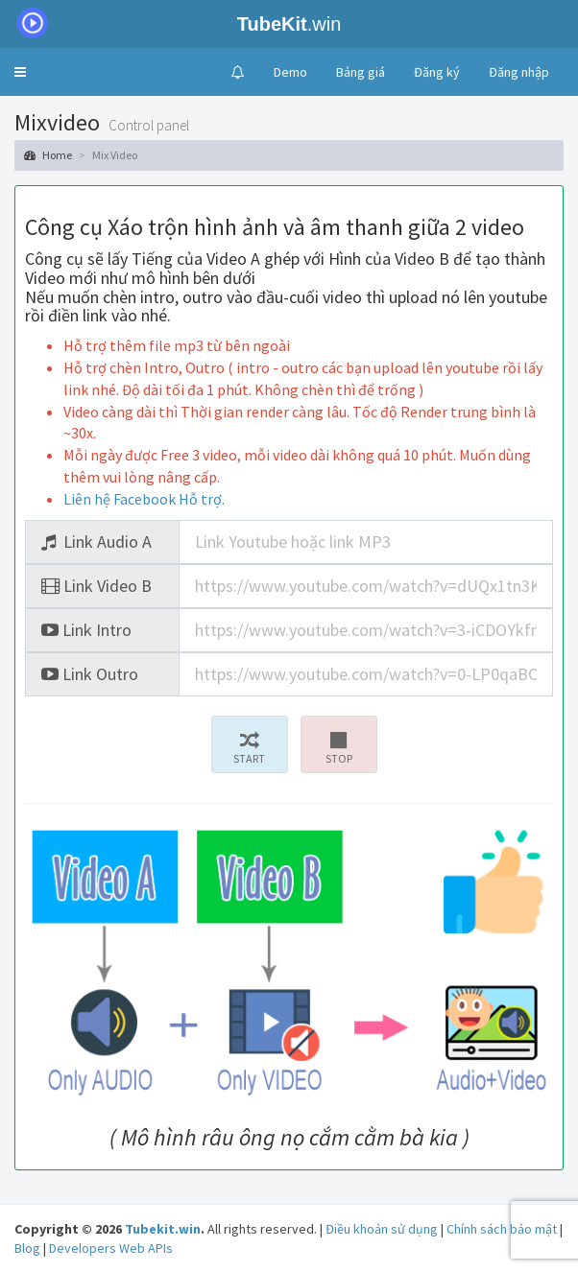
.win (174, 24)
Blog (27, 1248)
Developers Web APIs (111, 1248)
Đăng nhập (519, 72)
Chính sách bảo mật (501, 1228)
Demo (290, 72)
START (249, 748)
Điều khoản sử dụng (381, 1228)
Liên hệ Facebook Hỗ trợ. (144, 498)
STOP (339, 748)
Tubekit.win (163, 1228)
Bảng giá (360, 72)
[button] (20, 72)
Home (48, 155)
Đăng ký (437, 72)
